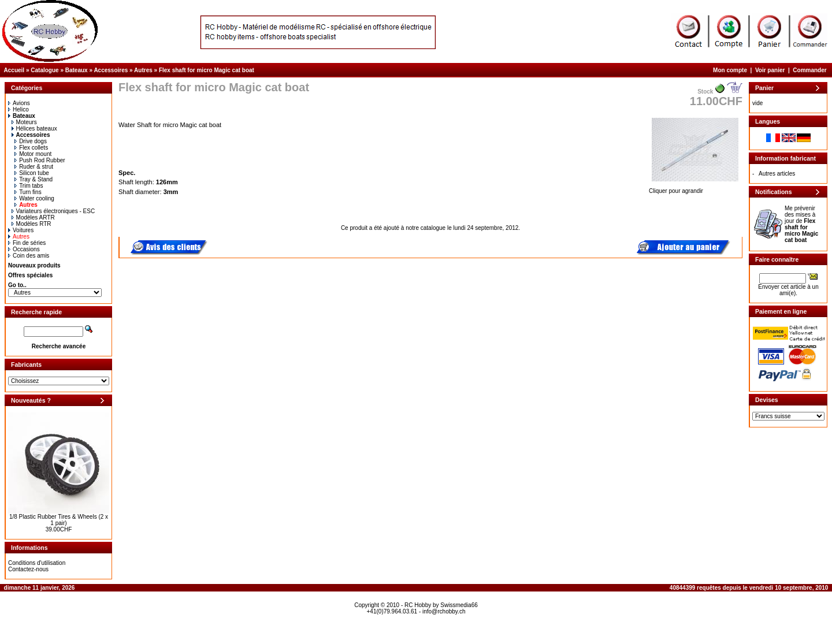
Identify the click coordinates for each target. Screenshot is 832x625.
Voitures (21, 230)
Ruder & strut (33, 166)
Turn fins (28, 192)
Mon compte (730, 70)
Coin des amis (28, 255)
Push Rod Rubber (39, 160)
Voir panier (770, 70)
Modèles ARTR (33, 217)
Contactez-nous (28, 569)
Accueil (14, 70)
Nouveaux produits (34, 265)
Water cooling (34, 198)
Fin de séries (27, 243)
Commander (809, 70)
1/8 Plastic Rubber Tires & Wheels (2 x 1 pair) (58, 520)
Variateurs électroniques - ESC (53, 211)
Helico (18, 109)
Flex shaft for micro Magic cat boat (206, 70)
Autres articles (777, 173)
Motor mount (32, 154)
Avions (19, 103)
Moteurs (24, 122)
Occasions (24, 249)
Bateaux (76, 70)
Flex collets (31, 147)
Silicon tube (31, 173)
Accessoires (111, 70)
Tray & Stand (33, 179)
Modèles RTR (31, 224)
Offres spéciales (30, 275)
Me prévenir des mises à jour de (801, 224)
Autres (143, 70)
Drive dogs (30, 141)
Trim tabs (28, 186)
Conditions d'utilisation (36, 563)
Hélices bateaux (34, 128)
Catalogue (44, 70)
